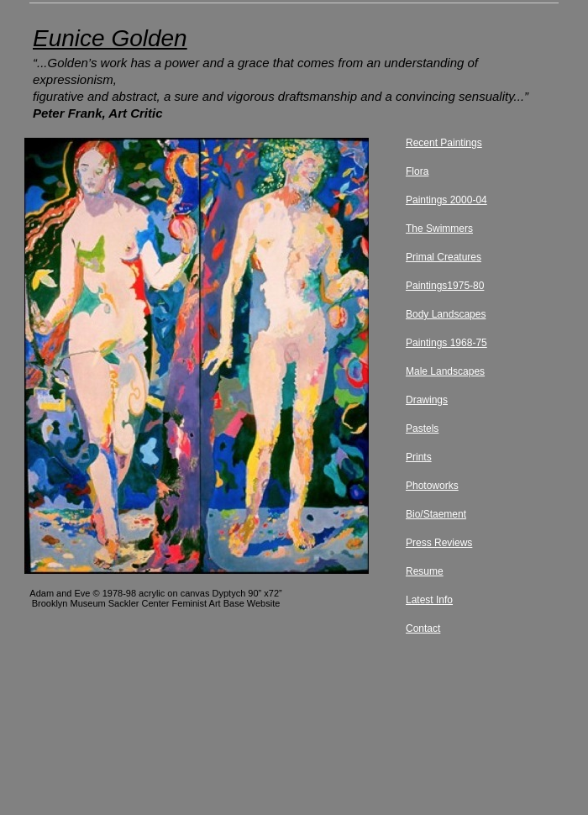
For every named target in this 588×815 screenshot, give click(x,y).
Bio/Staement (436, 514)
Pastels (422, 428)
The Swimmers (439, 228)
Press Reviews (439, 543)
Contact (423, 628)
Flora (417, 171)
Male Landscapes (445, 371)
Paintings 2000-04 (446, 200)
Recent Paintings (444, 143)
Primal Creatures (443, 257)
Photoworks (432, 486)
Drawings (427, 400)
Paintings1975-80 (445, 286)
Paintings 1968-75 (446, 343)
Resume (425, 571)
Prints (419, 457)
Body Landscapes (446, 314)
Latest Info (429, 600)
